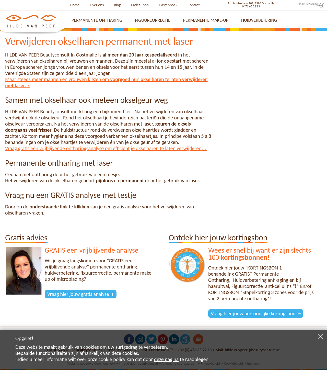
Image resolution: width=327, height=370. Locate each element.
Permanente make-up (205, 20)
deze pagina (166, 359)
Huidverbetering (259, 20)
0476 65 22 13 (251, 6)
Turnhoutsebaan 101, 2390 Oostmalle (251, 3)
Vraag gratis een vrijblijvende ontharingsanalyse (55, 148)
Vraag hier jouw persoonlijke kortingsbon (253, 313)
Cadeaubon (140, 5)
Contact (194, 5)
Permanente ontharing (97, 20)
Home (75, 5)
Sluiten (320, 336)
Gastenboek (168, 5)
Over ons (97, 5)
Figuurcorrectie (152, 20)
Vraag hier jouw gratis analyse (78, 294)
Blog (117, 5)
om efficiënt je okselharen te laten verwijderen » (156, 148)
